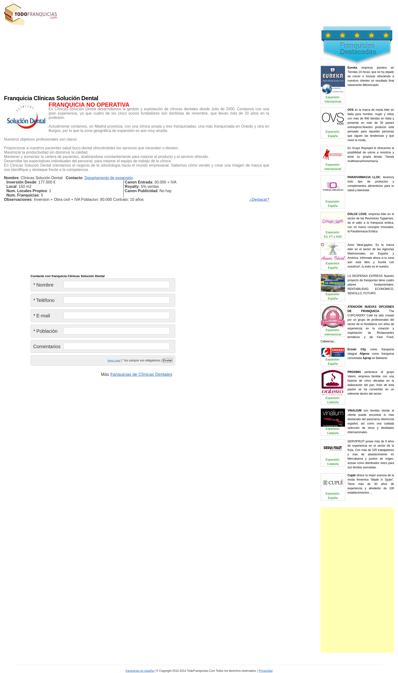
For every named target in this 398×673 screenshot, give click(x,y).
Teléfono (44, 300)
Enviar (167, 360)
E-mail (41, 315)
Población (45, 331)
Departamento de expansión (109, 178)
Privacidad (265, 671)
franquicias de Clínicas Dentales (141, 374)
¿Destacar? (259, 199)
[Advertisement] (115, 59)
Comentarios (47, 346)
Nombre (43, 284)
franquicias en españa (140, 671)
